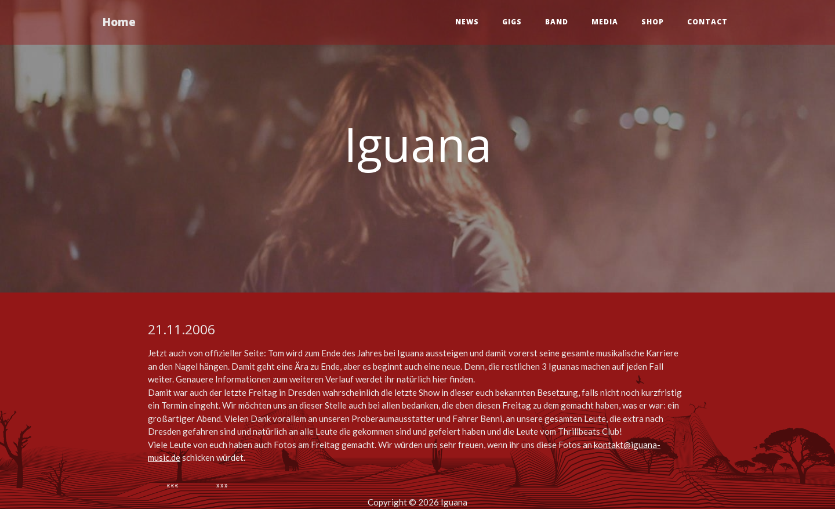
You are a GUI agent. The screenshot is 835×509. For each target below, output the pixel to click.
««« (172, 484)
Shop (652, 23)
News (467, 23)
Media (604, 23)
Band (556, 23)
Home (123, 23)
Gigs (512, 23)
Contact (707, 23)
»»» (222, 484)
